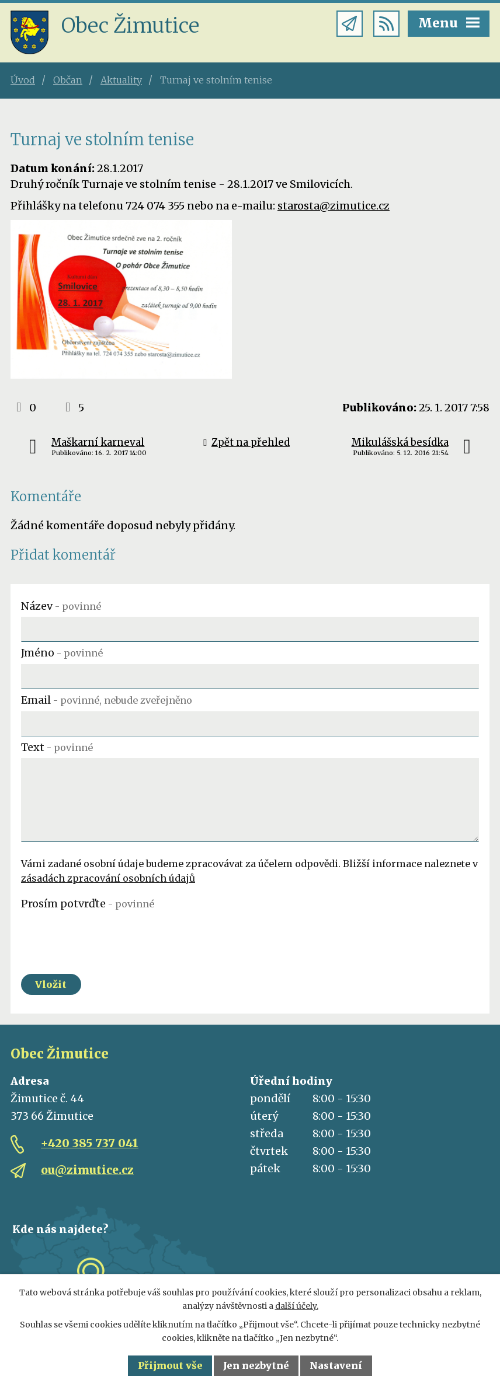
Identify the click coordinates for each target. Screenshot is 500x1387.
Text (57, 747)
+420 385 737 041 (89, 1143)
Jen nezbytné (256, 1365)
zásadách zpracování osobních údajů (108, 878)
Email (106, 700)
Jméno (62, 652)
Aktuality (121, 80)
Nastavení (336, 1365)
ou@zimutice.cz (87, 1170)
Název (61, 606)
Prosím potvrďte (87, 903)
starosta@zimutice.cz (333, 205)
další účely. (296, 1306)
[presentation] (110, 937)
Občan (67, 80)
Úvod (23, 80)
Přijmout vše (170, 1365)
